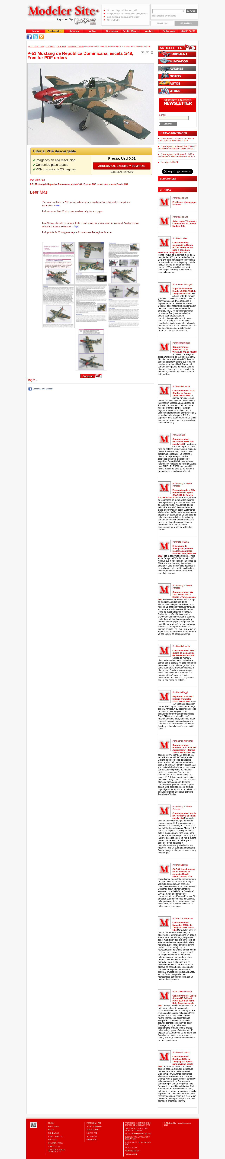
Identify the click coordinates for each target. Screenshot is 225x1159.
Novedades (131, 1147)
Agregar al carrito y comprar (121, 165)
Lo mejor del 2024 (169, 162)
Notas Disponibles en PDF (138, 1133)
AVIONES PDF (92, 1130)
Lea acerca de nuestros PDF (138, 1143)
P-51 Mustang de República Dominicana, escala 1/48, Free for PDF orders (117, 46)
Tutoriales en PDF (76, 46)
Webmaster (131, 1154)
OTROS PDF (91, 1140)
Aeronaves (50, 46)
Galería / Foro (55, 1143)
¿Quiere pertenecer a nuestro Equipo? (136, 1129)
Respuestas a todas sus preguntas (137, 1138)
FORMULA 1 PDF (93, 1123)
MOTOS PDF (91, 1133)
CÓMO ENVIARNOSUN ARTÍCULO (56, 1151)
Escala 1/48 (61, 46)
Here (57, 205)
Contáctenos (132, 1151)
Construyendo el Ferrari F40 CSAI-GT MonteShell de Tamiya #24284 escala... (177, 147)
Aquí (76, 226)
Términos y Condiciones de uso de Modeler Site (137, 1124)
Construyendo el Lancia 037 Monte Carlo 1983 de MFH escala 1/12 (176, 139)
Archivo (52, 1140)
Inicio (51, 1123)
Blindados (53, 1133)
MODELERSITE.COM (36, 46)
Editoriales (54, 1146)
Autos (51, 1130)
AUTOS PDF (91, 1136)
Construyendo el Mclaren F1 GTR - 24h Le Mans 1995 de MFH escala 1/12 (176, 155)
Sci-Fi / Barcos (55, 1136)
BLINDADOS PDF (94, 1126)
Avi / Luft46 (53, 1126)
